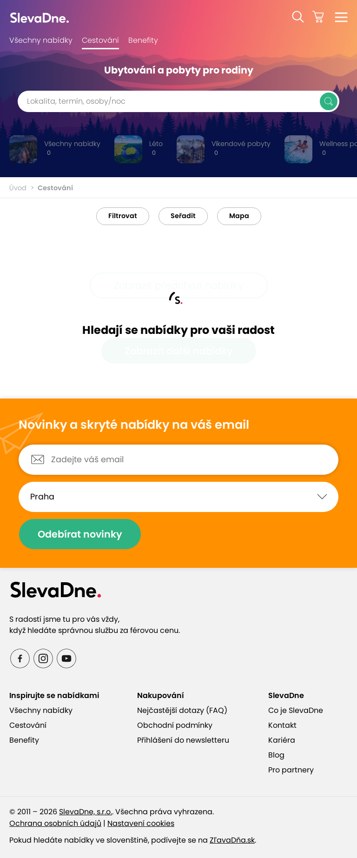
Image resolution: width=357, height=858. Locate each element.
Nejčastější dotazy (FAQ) (182, 710)
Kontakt (282, 725)
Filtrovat (122, 215)
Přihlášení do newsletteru (183, 740)
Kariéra (281, 740)
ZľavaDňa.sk (232, 840)
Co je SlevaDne (295, 710)
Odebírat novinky (80, 534)
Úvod (17, 188)
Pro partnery (291, 770)
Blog (276, 755)
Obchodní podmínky (174, 725)
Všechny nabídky (41, 40)
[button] (297, 16)
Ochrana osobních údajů (55, 823)
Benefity (143, 40)
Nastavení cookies (140, 823)
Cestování (100, 40)
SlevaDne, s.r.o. (85, 811)
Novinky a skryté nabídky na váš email (134, 425)
